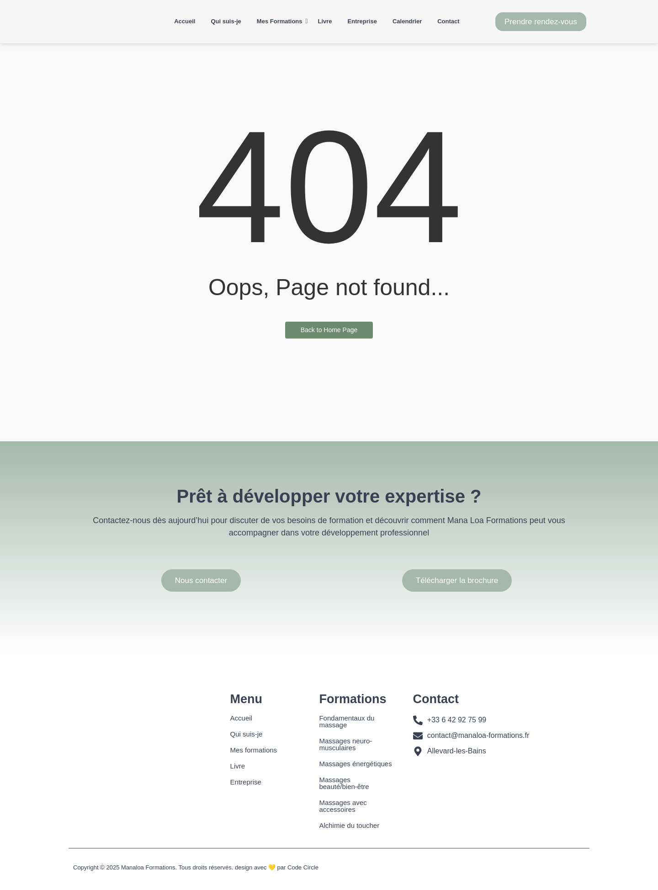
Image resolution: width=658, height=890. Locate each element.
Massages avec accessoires (342, 806)
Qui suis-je (226, 21)
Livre (325, 21)
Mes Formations (281, 21)
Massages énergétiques (355, 764)
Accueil (184, 21)
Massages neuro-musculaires (345, 744)
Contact (448, 21)
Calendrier (407, 21)
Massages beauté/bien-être (344, 783)
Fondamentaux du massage (346, 721)
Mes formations (253, 750)
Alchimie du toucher (349, 825)
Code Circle (302, 867)
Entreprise (362, 21)
